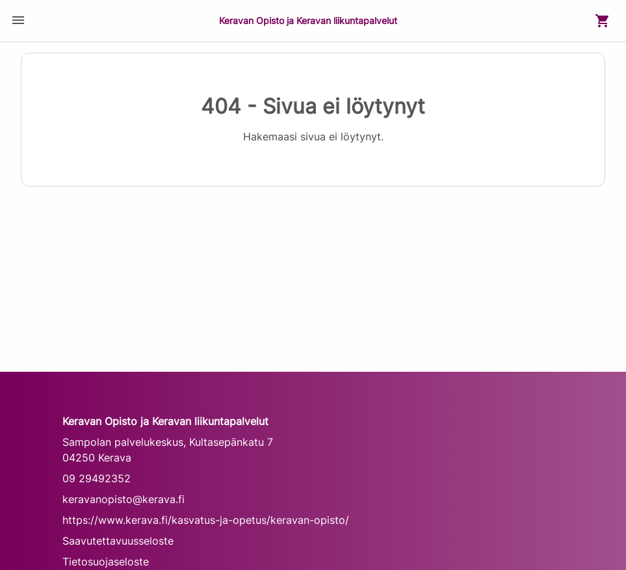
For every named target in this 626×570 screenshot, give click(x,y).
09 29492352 (96, 478)
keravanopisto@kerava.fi (123, 499)
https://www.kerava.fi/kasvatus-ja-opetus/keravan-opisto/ (205, 519)
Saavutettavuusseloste (118, 540)
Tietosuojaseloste (105, 561)
